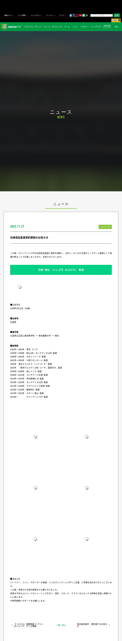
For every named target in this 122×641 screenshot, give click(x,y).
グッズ (61, 15)
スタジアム (28, 26)
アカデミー (84, 26)
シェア (30, 607)
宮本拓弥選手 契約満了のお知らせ (92, 625)
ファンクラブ (96, 26)
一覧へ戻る (61, 625)
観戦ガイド (8, 15)
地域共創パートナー (107, 26)
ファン (75, 26)
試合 (19, 26)
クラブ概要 (21, 15)
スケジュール (57, 26)
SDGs (116, 26)
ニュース (46, 26)
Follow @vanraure (87, 607)
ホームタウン (35, 15)
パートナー (50, 15)
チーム (67, 26)
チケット (38, 26)
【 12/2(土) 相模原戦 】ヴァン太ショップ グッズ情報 (28, 625)
